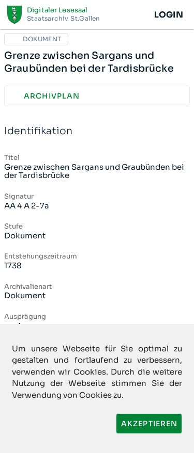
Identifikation (97, 131)
